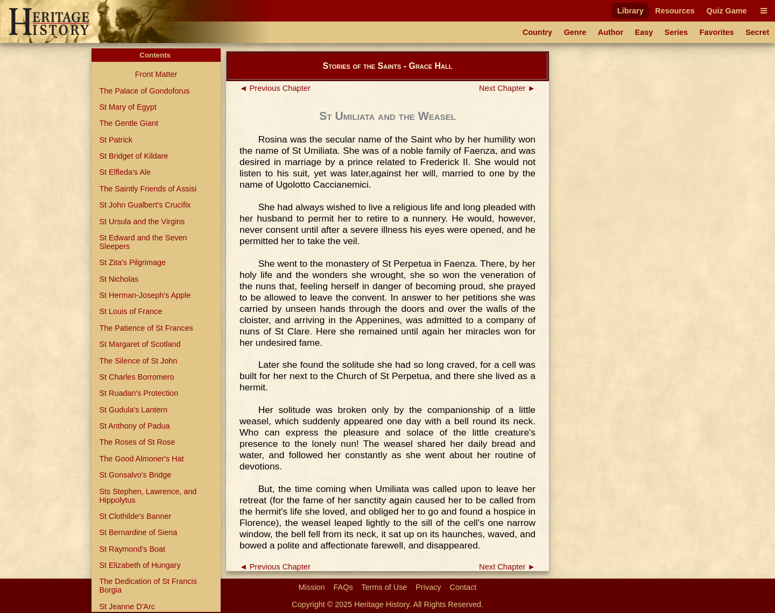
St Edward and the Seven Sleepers (143, 242)
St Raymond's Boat (132, 549)
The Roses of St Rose (137, 442)
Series (676, 32)
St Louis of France (130, 311)
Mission (312, 587)
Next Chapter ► (507, 88)
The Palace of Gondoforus (144, 91)
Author (610, 32)
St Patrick (115, 140)
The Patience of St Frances (146, 328)
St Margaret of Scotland (139, 344)
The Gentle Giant (128, 123)
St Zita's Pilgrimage (132, 262)
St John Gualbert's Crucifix (145, 205)
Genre (575, 32)
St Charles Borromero (136, 377)
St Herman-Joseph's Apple (145, 295)
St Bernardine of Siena (138, 532)
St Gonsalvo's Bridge (135, 475)
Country (537, 32)
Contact (463, 587)
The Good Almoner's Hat (141, 458)
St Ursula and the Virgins (142, 221)
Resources (675, 10)
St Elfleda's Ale (125, 172)
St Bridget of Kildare (133, 156)
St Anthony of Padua (134, 426)
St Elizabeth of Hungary (139, 565)
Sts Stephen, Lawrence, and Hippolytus (147, 495)
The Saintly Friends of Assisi (147, 188)
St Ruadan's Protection (138, 393)
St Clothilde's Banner (135, 516)
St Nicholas (118, 279)
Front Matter (156, 74)
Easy (644, 32)
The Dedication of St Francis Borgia (148, 585)
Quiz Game (726, 10)
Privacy (428, 587)
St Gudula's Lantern (133, 409)
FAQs (343, 587)
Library (630, 10)
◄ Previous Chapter (275, 88)
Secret (757, 32)
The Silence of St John (138, 361)
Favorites (717, 32)
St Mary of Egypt (127, 107)
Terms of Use (384, 587)
